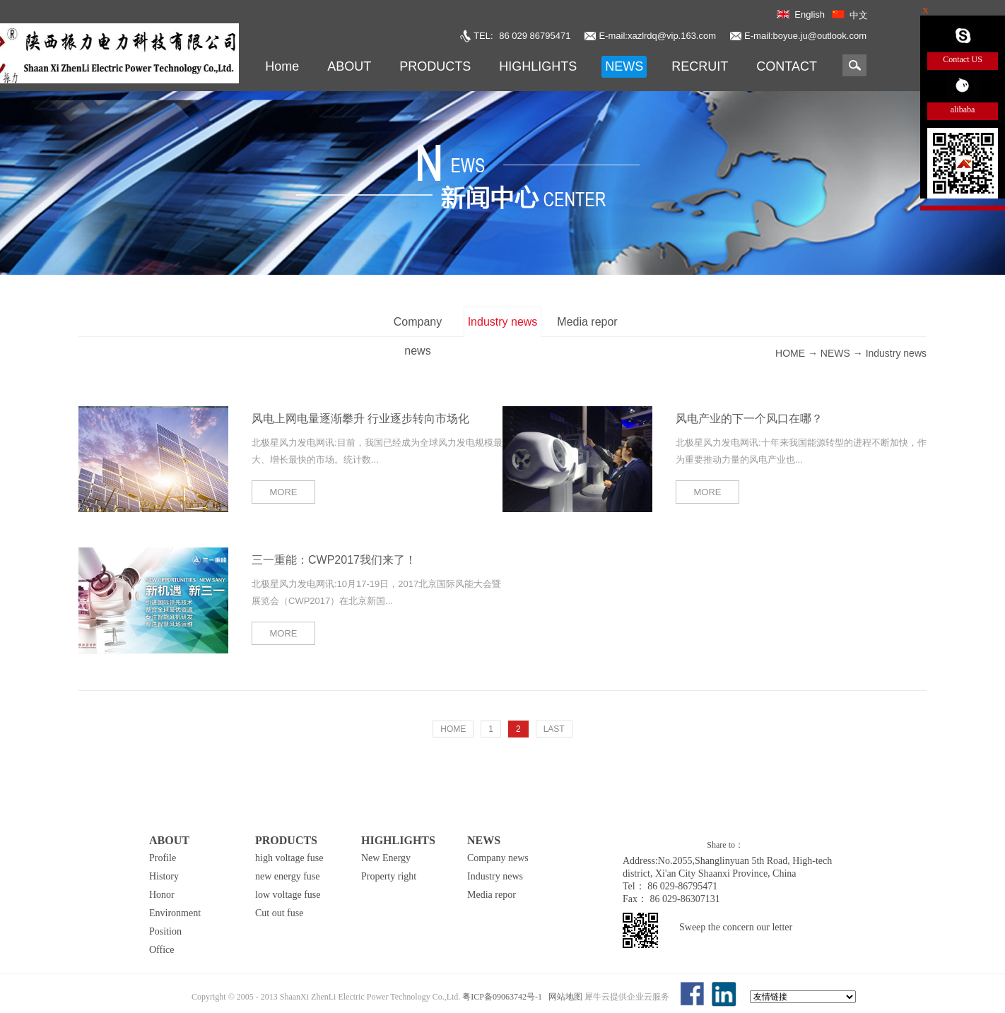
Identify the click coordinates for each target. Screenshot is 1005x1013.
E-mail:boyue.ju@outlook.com (805, 35)
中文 (859, 15)
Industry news (896, 353)
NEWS (835, 353)
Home (282, 66)
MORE (284, 492)
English (809, 14)
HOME (453, 729)
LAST (554, 729)
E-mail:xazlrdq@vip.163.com (657, 35)
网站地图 (563, 997)
